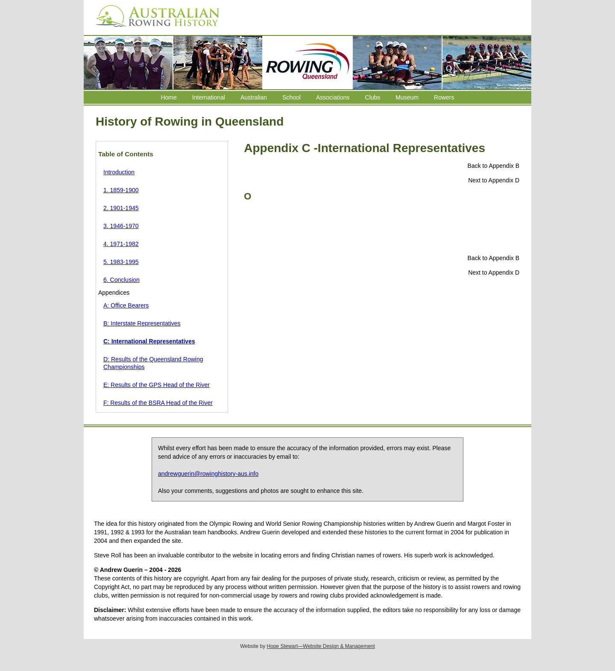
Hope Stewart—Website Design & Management (321, 646)
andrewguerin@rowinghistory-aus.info (208, 473)
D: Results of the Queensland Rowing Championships (153, 363)
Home (168, 97)
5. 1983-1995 (121, 261)
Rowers (444, 97)
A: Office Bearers (126, 305)
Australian (253, 97)
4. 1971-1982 (121, 243)
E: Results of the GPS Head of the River (156, 384)
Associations (333, 97)
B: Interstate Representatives (142, 323)
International (208, 97)
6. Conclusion (121, 279)
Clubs (373, 97)
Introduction (119, 172)
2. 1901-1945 (121, 208)
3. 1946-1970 (121, 226)
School (291, 97)
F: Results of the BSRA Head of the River (158, 402)
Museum (407, 97)
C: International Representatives (149, 341)
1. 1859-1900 (121, 190)
